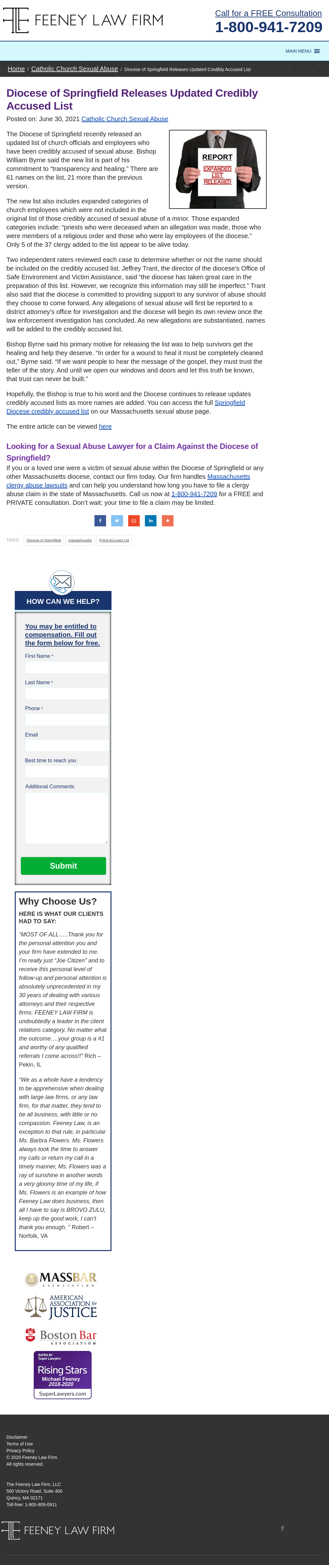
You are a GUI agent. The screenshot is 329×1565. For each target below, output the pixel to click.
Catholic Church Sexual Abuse (125, 118)
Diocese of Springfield (44, 540)
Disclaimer (16, 1437)
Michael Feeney (61, 1381)
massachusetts (80, 540)
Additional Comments (49, 786)
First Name (37, 656)
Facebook (282, 1528)
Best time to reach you (50, 760)
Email (31, 735)
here (105, 426)
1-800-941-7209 (269, 26)
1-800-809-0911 (41, 1504)
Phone (32, 708)
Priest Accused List (114, 540)
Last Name (37, 682)
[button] (298, 51)
